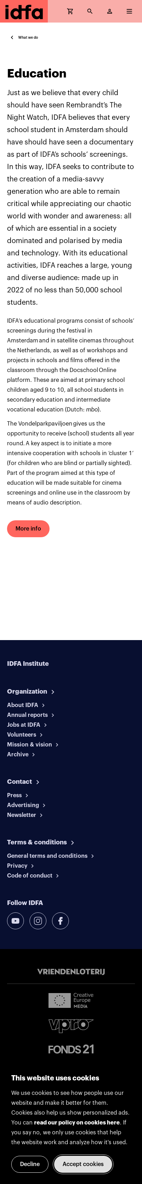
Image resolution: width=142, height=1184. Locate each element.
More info (28, 529)
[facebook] (60, 920)
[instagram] (38, 920)
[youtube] (15, 920)
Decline (30, 1164)
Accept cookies (83, 1164)
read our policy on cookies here (77, 1123)
